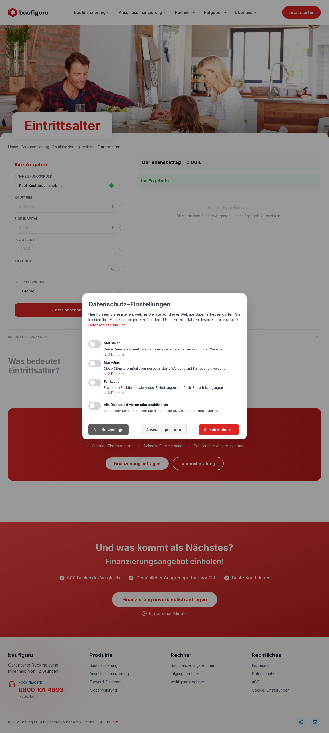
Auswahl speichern (163, 430)
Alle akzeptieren (219, 430)
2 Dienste (114, 374)
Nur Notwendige (108, 430)
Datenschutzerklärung (107, 325)
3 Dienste (114, 354)
